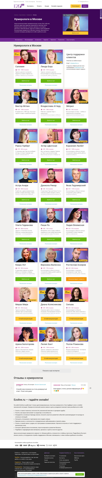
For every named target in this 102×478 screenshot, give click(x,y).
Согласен (79, 474)
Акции (46, 460)
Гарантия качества (19, 1)
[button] (90, 388)
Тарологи (53, 39)
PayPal (76, 460)
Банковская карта (79, 456)
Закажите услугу (48, 458)
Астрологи (38, 39)
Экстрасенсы (18, 39)
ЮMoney (76, 458)
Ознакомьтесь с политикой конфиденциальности (32, 475)
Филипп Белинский (40, 384)
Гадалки (46, 39)
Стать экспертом (30, 1)
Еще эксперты (71, 39)
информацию (78, 67)
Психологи (61, 39)
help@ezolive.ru (84, 1)
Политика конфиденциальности (65, 466)
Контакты (39, 1)
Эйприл (73, 385)
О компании (62, 456)
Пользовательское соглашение (64, 463)
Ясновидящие (29, 39)
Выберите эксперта (49, 456)
